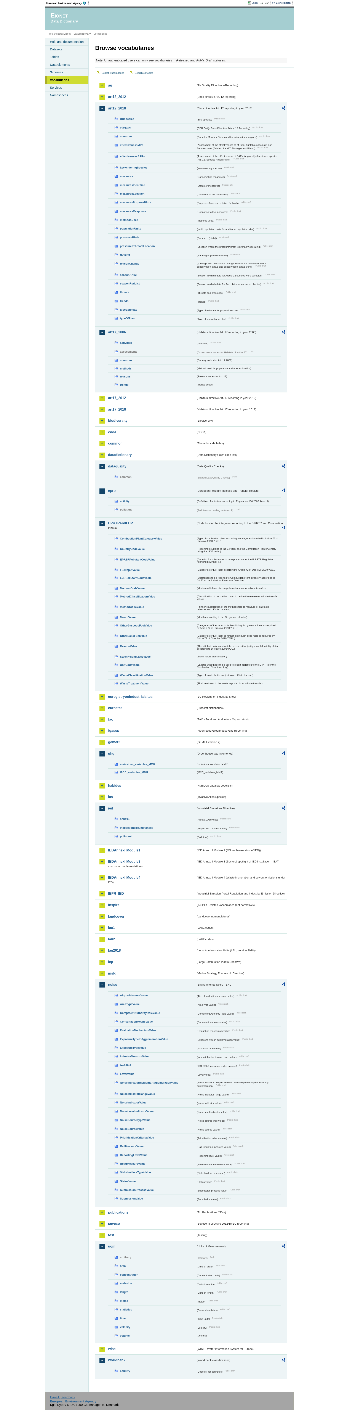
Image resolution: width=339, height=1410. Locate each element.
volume (125, 1335)
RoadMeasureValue (132, 1163)
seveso (114, 1223)
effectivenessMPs (131, 145)
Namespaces (59, 95)
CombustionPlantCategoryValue (141, 538)
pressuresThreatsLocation (137, 246)
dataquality (117, 466)
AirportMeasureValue (134, 995)
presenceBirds (129, 237)
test (111, 1235)
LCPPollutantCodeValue (136, 578)
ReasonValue (128, 646)
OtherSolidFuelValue (133, 636)
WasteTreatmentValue (134, 683)
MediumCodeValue (132, 588)
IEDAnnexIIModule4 (124, 877)
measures (126, 176)
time (123, 1318)
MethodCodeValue (132, 607)
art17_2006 (117, 332)
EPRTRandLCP (120, 523)
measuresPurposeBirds (135, 202)
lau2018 (114, 950)
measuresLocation (132, 193)
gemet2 (114, 742)
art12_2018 (117, 108)
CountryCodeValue (132, 549)
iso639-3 (125, 1065)
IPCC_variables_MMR (134, 772)
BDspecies (127, 118)
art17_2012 (117, 398)
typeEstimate (128, 309)
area (123, 1265)
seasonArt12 (128, 274)
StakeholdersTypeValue (135, 1172)
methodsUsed (129, 220)
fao (110, 719)
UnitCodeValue (129, 664)
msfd (112, 973)
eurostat (115, 708)
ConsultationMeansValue (136, 1021)
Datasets (56, 49)
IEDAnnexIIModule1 (124, 850)
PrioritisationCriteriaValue (137, 1137)
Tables (54, 57)
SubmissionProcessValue (137, 1190)
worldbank (116, 1360)
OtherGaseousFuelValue (136, 625)
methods (125, 368)
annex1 (125, 819)
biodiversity (118, 420)
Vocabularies (59, 80)
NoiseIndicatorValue (133, 1102)
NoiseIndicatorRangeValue (137, 1093)
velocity (125, 1327)
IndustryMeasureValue (134, 1056)
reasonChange (129, 263)
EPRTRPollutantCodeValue (137, 559)
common (115, 443)
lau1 (111, 928)
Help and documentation (67, 41)
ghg (111, 753)
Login (255, 3)
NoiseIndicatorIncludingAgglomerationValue (149, 1082)
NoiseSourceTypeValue (135, 1120)
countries (126, 136)
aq (110, 85)
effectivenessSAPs (132, 156)
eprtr (112, 491)
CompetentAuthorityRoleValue (140, 1013)
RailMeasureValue (132, 1146)
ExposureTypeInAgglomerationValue (144, 1039)
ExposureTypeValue (133, 1047)
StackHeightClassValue (135, 656)
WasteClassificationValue (136, 675)
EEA (67, 3)
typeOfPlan (127, 318)
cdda (112, 432)
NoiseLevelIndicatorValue (137, 1111)
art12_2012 (117, 97)
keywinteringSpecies (133, 167)
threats (124, 292)
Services (56, 87)
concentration (129, 1274)
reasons (125, 376)
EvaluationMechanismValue (138, 1030)
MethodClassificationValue (137, 596)
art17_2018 (117, 409)
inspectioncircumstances (136, 827)
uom (111, 1246)
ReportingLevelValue (133, 1155)
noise (112, 984)
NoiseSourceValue (132, 1129)
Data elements (60, 64)
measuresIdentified (132, 185)
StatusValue (128, 1181)
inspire (113, 905)
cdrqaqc (125, 127)
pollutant (126, 836)
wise (112, 1349)
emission (126, 1283)
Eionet (66, 33)
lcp (110, 962)
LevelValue (127, 1074)
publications (118, 1212)
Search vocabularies (113, 73)
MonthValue (128, 617)
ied (110, 808)
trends (124, 301)
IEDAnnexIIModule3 (124, 861)
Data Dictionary (82, 33)
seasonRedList (130, 283)
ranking (125, 254)
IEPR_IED (116, 893)
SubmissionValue (131, 1198)
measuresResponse (133, 211)
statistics (126, 1309)
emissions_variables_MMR (137, 764)
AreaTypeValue (130, 1004)
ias (110, 797)
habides (114, 785)
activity (125, 501)
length (124, 1292)
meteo (124, 1300)
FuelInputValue (130, 570)
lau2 (111, 939)
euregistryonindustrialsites (130, 697)
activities (126, 342)
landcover (116, 916)
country (125, 1371)
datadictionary (120, 455)
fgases (113, 730)
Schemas (56, 72)
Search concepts (144, 73)
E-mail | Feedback (62, 1397)
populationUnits (130, 228)
